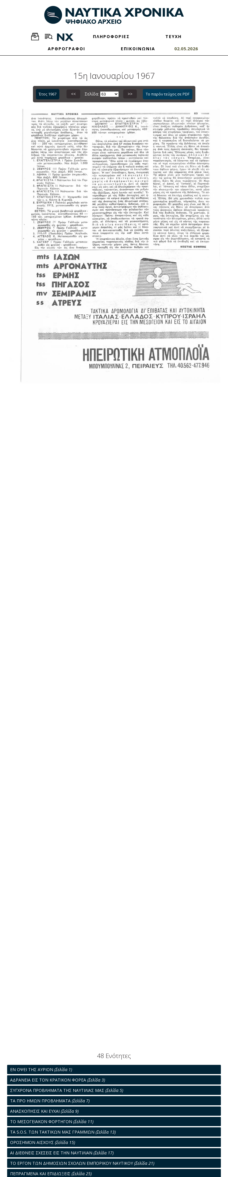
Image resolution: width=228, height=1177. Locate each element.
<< (73, 94)
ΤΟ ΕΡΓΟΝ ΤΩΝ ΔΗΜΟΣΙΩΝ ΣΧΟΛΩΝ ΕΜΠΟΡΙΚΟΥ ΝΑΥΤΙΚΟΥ (82, 1163)
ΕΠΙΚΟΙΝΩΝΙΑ (138, 48)
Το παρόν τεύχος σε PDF (167, 94)
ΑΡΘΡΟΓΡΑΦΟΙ (66, 48)
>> (130, 94)
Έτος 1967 (47, 94)
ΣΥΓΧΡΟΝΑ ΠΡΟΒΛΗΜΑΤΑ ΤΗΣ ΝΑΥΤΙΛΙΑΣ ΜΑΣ (66, 1090)
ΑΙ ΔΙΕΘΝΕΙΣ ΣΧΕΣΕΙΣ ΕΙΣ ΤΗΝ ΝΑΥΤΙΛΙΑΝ (62, 1153)
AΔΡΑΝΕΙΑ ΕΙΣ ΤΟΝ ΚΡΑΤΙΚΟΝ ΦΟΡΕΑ (57, 1080)
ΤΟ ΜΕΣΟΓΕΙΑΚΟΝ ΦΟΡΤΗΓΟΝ (52, 1121)
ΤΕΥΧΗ (173, 36)
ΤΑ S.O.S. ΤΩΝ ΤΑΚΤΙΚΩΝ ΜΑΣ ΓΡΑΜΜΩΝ (63, 1132)
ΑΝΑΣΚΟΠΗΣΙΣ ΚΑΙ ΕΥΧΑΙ (44, 1111)
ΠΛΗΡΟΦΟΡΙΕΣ (111, 36)
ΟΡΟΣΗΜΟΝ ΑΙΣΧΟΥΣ (42, 1142)
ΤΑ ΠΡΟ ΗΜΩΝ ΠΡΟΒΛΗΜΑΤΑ (50, 1101)
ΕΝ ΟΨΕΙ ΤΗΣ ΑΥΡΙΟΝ (41, 1069)
